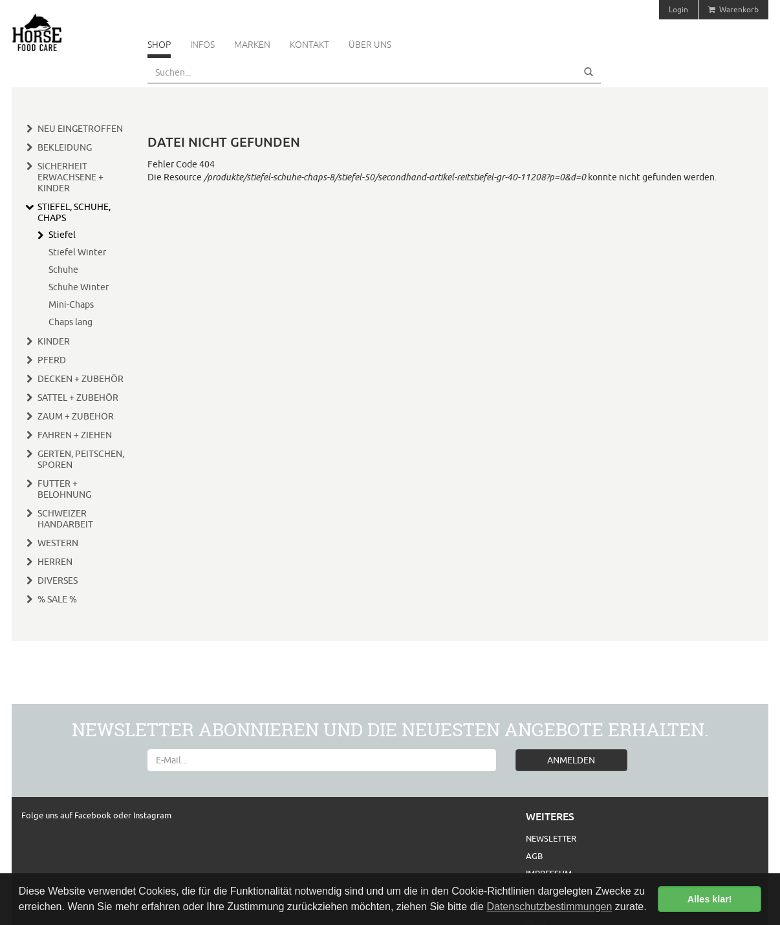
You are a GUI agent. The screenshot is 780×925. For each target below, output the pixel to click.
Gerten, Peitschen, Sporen (81, 459)
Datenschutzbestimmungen (549, 906)
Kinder (54, 341)
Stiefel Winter (77, 252)
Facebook (93, 815)
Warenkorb (733, 9)
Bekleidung (65, 147)
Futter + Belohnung (64, 489)
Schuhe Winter (79, 287)
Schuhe (63, 269)
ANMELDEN (571, 760)
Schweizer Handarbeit (65, 518)
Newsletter (551, 838)
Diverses (58, 580)
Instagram (152, 815)
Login (678, 9)
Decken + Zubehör (81, 379)
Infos (202, 44)
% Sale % (57, 599)
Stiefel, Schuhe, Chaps (74, 212)
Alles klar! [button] (710, 899)
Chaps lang (70, 322)
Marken (252, 44)
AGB (534, 856)
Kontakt (309, 44)
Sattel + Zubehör (78, 397)
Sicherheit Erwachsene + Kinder (70, 177)
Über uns (370, 44)
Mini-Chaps (71, 304)
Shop (159, 44)
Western (58, 543)
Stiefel (62, 234)
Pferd (52, 360)
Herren (55, 562)
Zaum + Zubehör (76, 416)
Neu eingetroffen (80, 128)
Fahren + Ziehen (75, 435)
